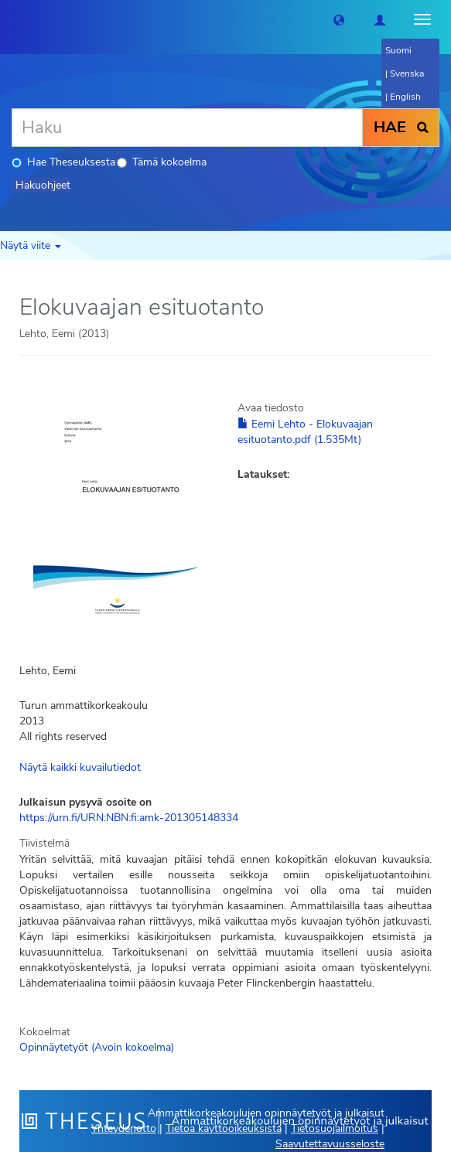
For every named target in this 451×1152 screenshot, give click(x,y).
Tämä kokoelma (162, 162)
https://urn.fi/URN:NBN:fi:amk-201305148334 (128, 817)
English (405, 96)
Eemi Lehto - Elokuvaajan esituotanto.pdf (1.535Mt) (305, 432)
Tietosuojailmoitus (334, 1128)
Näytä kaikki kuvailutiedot (80, 767)
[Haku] (187, 127)
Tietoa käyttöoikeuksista (224, 1128)
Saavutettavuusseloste (329, 1144)
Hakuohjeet (42, 185)
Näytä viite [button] (30, 245)
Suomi (398, 50)
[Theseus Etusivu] (11, 19)
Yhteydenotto (123, 1128)
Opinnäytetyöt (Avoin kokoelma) (96, 1047)
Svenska (407, 73)
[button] (339, 19)
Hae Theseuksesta (63, 162)
